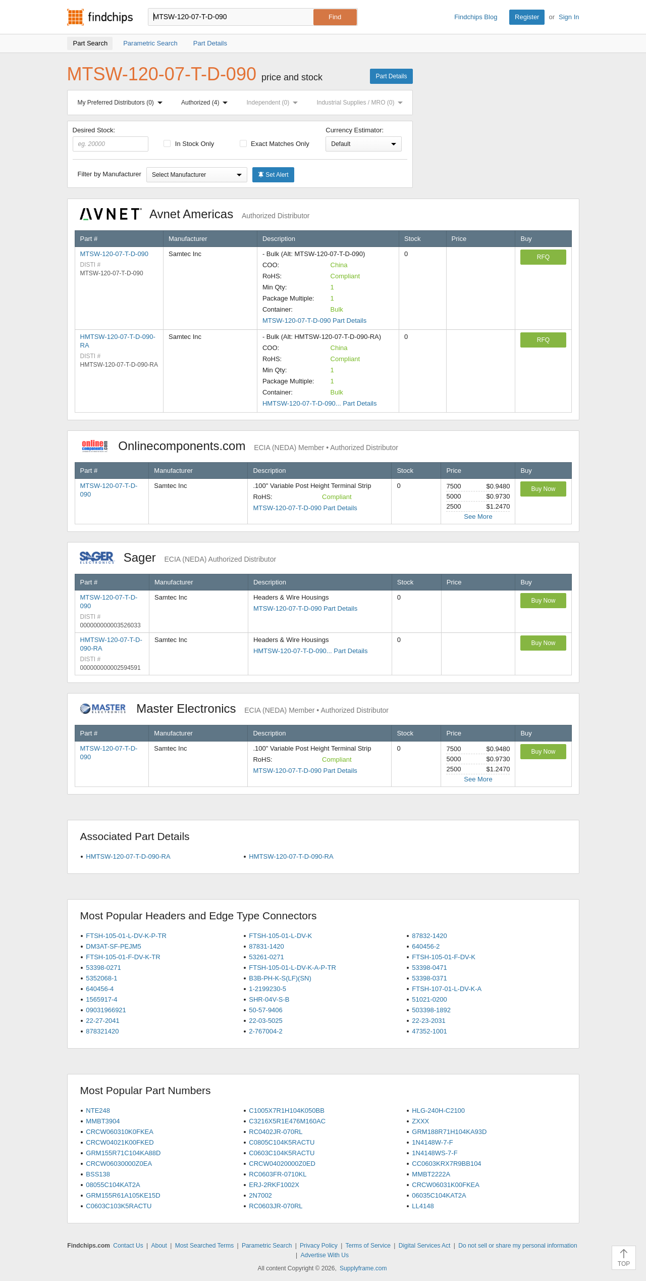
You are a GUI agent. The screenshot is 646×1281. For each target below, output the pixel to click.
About (159, 1245)
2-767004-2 (266, 1031)
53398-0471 (429, 967)
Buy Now (543, 488)
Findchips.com (100, 17)
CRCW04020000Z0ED (282, 1163)
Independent (274, 102)
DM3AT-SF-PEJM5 (113, 946)
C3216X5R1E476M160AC (287, 1121)
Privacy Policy (319, 1245)
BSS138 (98, 1174)
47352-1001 (429, 1031)
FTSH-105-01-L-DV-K (280, 936)
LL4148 (423, 1206)
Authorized (206, 102)
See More (478, 516)
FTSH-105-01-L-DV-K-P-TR (126, 936)
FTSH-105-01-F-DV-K (443, 957)
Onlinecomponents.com (239, 446)
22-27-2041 (103, 1020)
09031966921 (106, 1010)
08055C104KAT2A (113, 1185)
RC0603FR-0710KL (277, 1174)
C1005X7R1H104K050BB (287, 1110)
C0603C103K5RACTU (118, 1206)
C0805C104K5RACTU (281, 1142)
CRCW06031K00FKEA (445, 1185)
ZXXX (420, 1121)
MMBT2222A (431, 1174)
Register (527, 17)
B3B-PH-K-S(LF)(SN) (280, 978)
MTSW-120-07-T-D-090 (114, 254)
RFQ (543, 257)
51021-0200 (429, 999)
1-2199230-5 (267, 989)
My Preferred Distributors (122, 102)
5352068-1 (101, 978)
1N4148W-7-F (432, 1142)
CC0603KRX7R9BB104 (446, 1163)
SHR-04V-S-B (269, 999)
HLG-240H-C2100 (438, 1110)
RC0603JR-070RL (275, 1206)
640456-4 (100, 989)
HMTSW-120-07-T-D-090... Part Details (319, 403)
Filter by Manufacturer (109, 174)
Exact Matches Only (274, 143)
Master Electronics (234, 708)
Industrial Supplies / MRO (361, 102)
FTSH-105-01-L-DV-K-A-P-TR (292, 967)
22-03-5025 (266, 1020)
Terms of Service (368, 1245)
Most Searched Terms (204, 1245)
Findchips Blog (475, 17)
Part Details (391, 76)
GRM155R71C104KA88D (123, 1153)
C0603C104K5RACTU (281, 1153)
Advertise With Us (325, 1255)
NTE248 (98, 1110)
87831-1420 (266, 946)
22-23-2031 (429, 1020)
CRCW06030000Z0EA (119, 1163)
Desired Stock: (111, 139)
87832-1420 (429, 936)
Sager (178, 557)
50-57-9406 (266, 1010)
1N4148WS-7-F (434, 1153)
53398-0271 (103, 967)
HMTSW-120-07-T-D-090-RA (128, 856)
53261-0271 (266, 957)
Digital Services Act (425, 1245)
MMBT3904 (103, 1121)
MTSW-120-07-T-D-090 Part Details (314, 320)
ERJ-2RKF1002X (274, 1185)
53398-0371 (429, 978)
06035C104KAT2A (439, 1195)
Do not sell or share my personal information (517, 1245)
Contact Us (128, 1245)
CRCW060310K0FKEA (119, 1132)
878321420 (102, 1031)
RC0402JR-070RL (275, 1132)
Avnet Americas (195, 214)
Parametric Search (267, 1245)
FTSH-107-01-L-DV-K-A (446, 989)
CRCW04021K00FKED (119, 1142)
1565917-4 (101, 999)
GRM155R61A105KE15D (123, 1195)
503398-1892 (431, 1010)
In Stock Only (189, 143)
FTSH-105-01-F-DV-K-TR (123, 957)
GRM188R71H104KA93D (449, 1132)
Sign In (569, 17)
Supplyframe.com (363, 1268)
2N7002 (260, 1195)
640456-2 (426, 946)
